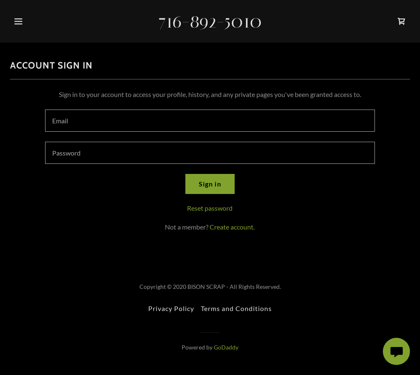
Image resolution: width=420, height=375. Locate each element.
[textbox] (210, 121)
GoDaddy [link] (226, 347)
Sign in (210, 184)
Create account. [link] (232, 227)
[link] (210, 25)
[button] (21, 21)
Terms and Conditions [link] (236, 308)
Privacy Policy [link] (171, 308)
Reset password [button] (210, 208)
